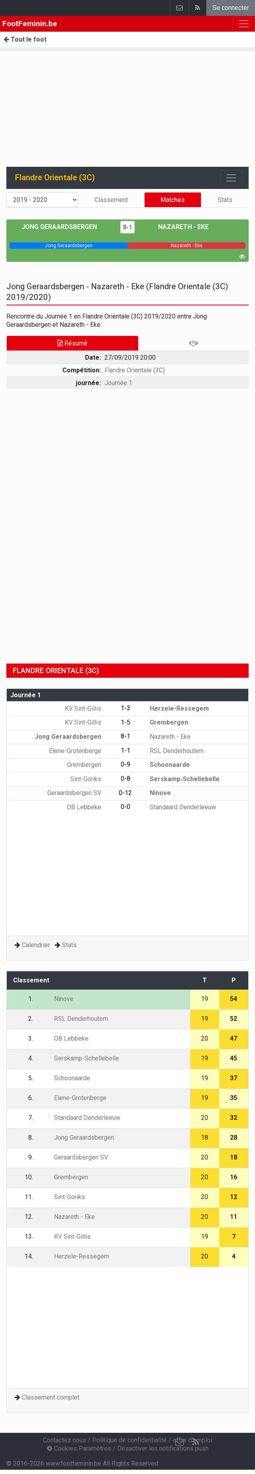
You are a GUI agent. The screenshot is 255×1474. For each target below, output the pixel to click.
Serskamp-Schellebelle (179, 779)
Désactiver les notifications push (163, 1448)
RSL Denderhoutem (171, 751)
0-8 (125, 778)
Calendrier (36, 945)
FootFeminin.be (29, 23)
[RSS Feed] (195, 1442)
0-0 (125, 806)
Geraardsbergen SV (80, 793)
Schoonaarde (164, 764)
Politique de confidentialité (129, 1440)
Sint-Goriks (91, 779)
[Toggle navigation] (231, 178)
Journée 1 (118, 383)
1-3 (125, 708)
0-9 (125, 764)
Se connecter (230, 7)
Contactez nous (64, 1440)
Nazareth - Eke (178, 227)
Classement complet (50, 1397)
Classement (111, 200)
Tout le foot (25, 39)
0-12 (125, 793)
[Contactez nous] (179, 1442)
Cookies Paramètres (79, 1448)
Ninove (154, 793)
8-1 (127, 227)
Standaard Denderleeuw (177, 807)
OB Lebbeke (90, 807)
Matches (172, 200)
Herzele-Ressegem (173, 708)
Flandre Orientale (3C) (134, 370)
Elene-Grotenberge (81, 751)
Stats (225, 200)
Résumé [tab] (72, 343)
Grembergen (163, 722)
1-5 (125, 722)
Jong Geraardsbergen (64, 227)
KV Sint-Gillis (89, 708)
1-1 (125, 750)
